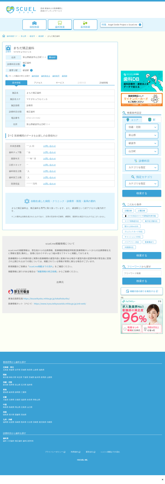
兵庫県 (11, 400)
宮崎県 (35, 422)
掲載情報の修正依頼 (47, 271)
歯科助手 (56, 76)
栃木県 (37, 377)
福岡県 (5, 422)
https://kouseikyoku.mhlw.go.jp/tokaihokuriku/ (46, 298)
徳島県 (5, 414)
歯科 (5, 441)
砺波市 (32, 36)
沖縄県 (49, 422)
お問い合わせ (49, 146)
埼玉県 (19, 377)
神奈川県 (12, 377)
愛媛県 (17, 414)
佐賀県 (11, 422)
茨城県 (31, 377)
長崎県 (17, 422)
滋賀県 (23, 400)
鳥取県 (5, 407)
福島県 (41, 370)
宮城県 (23, 370)
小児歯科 (10, 441)
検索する (141, 193)
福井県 (29, 385)
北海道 (5, 370)
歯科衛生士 (45, 76)
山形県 (35, 370)
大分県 (29, 422)
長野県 (11, 385)
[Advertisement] (142, 51)
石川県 (23, 385)
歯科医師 (35, 76)
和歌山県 (36, 400)
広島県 (23, 407)
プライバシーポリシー (55, 452)
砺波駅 (41, 36)
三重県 (23, 392)
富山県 (23, 36)
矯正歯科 (18, 441)
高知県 (23, 414)
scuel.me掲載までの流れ (41, 266)
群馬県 (43, 377)
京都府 (17, 400)
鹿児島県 (42, 422)
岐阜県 (11, 392)
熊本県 (23, 422)
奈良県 (29, 400)
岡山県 (17, 407)
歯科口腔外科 (28, 441)
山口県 (29, 407)
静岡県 (17, 392)
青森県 (11, 370)
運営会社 (90, 452)
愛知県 (5, 392)
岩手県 (17, 370)
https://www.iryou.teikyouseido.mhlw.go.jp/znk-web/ (60, 303)
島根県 (11, 407)
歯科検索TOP (9, 36)
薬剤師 (64, 76)
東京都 (5, 377)
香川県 (11, 414)
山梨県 (49, 377)
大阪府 (5, 400)
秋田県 (29, 370)
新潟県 (5, 385)
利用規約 (75, 452)
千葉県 (25, 377)
